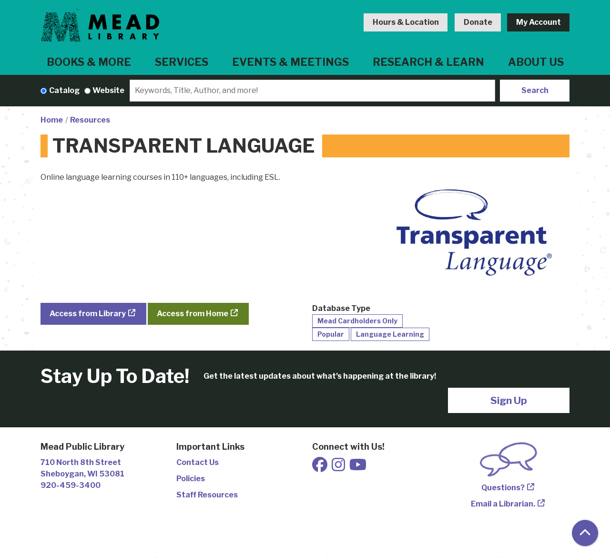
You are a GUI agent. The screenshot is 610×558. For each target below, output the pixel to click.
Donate (478, 22)
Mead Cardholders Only (357, 321)
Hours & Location (406, 22)
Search (535, 90)
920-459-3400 (71, 485)
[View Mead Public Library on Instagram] (339, 467)
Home (52, 119)
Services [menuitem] (181, 62)
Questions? (503, 487)
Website (108, 90)
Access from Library (88, 313)
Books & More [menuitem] (89, 62)
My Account (538, 22)
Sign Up (508, 400)
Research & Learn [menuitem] (428, 62)
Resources (90, 119)
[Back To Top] (585, 533)
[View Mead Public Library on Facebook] (320, 467)
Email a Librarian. (503, 503)
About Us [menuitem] (536, 62)
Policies (190, 478)
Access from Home (192, 313)
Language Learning (390, 334)
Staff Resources (207, 494)
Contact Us (197, 462)
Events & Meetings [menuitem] (290, 62)
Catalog (64, 90)
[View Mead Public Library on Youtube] (357, 467)
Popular (330, 334)
